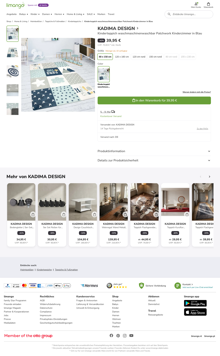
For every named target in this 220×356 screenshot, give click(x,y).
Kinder (115, 307)
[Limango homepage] (15, 5)
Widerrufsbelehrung (50, 304)
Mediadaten (10, 322)
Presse (7, 319)
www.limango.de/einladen (157, 348)
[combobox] (188, 14)
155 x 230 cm (188, 56)
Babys (115, 304)
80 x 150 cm (105, 56)
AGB (42, 300)
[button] (208, 5)
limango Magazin (12, 307)
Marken (116, 326)
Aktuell (151, 300)
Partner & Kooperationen (16, 311)
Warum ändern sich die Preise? (197, 92)
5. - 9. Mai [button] (105, 111)
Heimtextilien (27, 269)
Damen (115, 311)
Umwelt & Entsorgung (87, 307)
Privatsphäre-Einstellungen (53, 319)
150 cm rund (155, 56)
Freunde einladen (12, 304)
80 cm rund (171, 56)
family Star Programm (15, 300)
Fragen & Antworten (86, 300)
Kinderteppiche (44, 269)
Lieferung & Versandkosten (90, 304)
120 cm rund (139, 56)
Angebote (117, 300)
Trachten (116, 322)
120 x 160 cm (122, 56)
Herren (115, 315)
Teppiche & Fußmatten (66, 269)
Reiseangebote (155, 314)
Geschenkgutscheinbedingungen (56, 322)
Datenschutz (46, 307)
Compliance (46, 311)
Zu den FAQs (202, 128)
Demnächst (154, 304)
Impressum (45, 315)
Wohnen (116, 319)
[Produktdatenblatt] (21, 215)
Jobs (6, 315)
